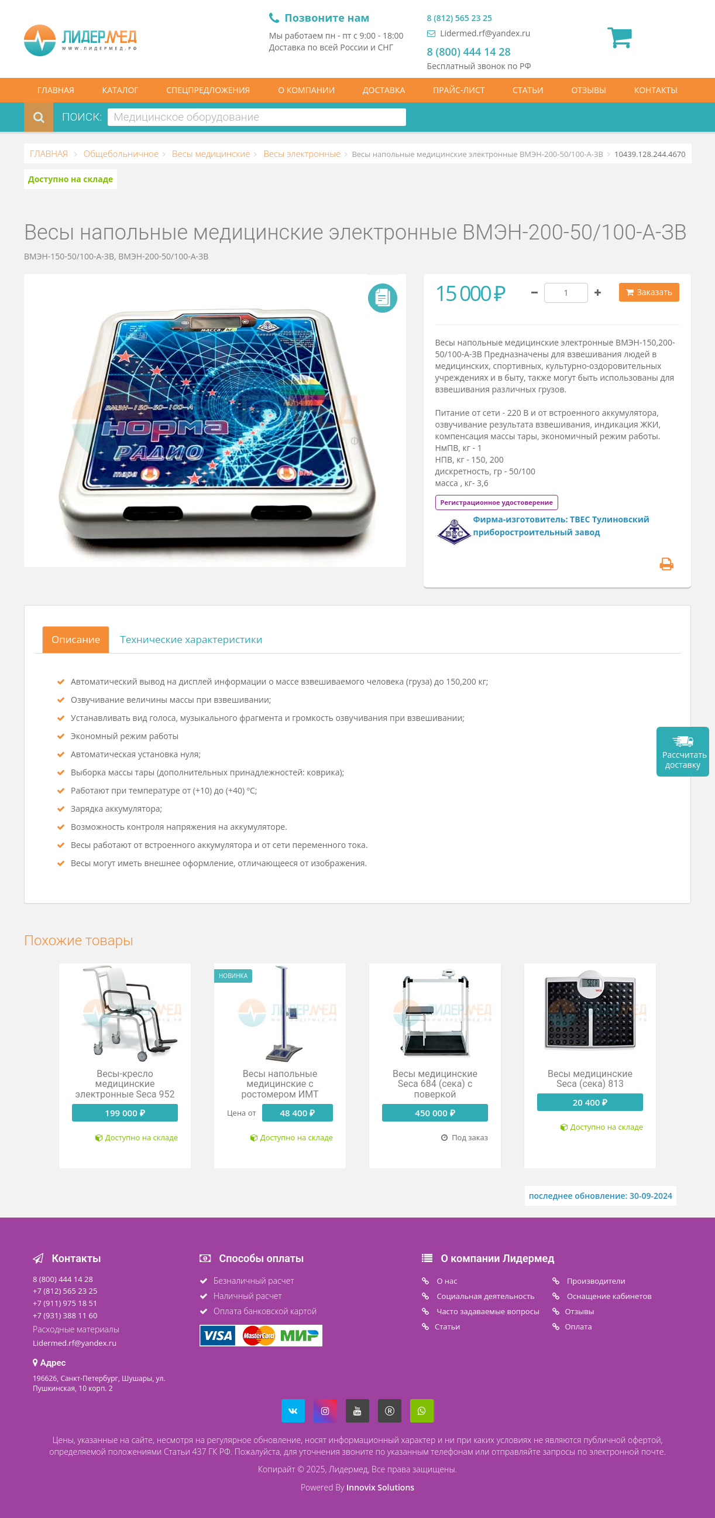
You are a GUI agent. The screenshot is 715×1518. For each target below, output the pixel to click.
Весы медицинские (210, 153)
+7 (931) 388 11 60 (65, 1315)
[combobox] (257, 117)
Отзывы (579, 1311)
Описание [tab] (75, 639)
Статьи (447, 1326)
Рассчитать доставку (684, 759)
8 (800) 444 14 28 (469, 52)
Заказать (649, 292)
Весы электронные (301, 153)
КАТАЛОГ (120, 89)
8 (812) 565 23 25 (459, 17)
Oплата (578, 1326)
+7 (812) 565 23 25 (65, 1290)
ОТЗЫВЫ (588, 89)
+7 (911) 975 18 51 (65, 1303)
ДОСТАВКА (384, 89)
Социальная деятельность (485, 1296)
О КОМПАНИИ (306, 89)
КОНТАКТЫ (656, 89)
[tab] (496, 501)
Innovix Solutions (380, 1487)
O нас (446, 1281)
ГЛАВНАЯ (55, 89)
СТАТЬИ (528, 89)
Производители (595, 1281)
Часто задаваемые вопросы (487, 1311)
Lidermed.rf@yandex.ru (479, 33)
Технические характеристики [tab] (191, 639)
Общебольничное (120, 153)
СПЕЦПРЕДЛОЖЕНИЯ (208, 89)
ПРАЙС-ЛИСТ (458, 89)
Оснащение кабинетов (608, 1296)
